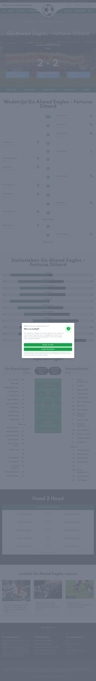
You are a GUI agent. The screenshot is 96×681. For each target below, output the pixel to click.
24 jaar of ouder (48, 345)
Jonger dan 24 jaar (48, 349)
